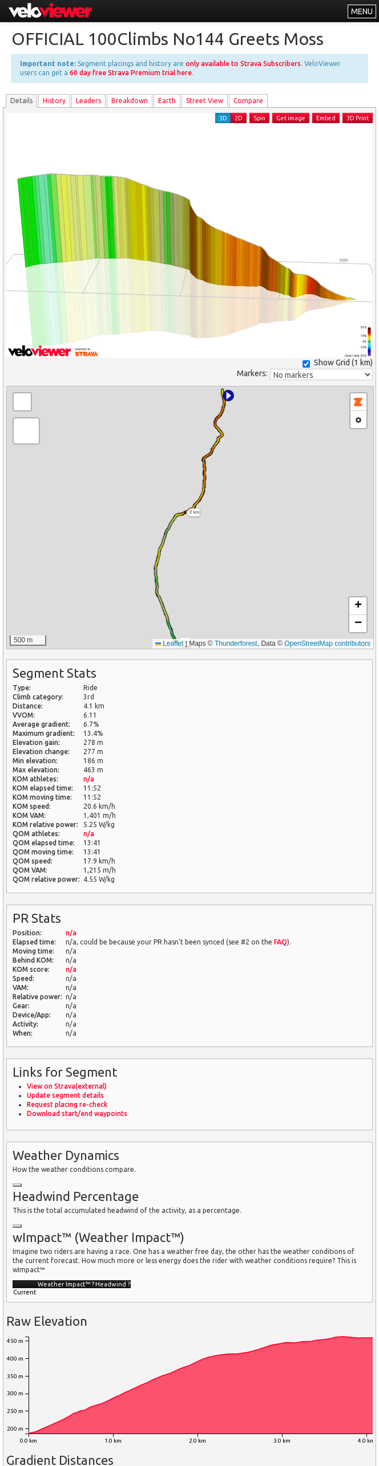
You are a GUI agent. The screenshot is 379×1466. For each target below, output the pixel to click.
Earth (167, 100)
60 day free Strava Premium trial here (131, 72)
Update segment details (65, 1095)
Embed (326, 118)
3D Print (357, 118)
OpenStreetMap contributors (327, 644)
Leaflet (169, 644)
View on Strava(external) (67, 1086)
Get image (290, 118)
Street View (204, 100)
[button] (228, 395)
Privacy (241, 1450)
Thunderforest (236, 644)
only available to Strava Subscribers (243, 63)
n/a (88, 779)
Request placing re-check (67, 1104)
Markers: (252, 373)
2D (239, 118)
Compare (248, 100)
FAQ (280, 942)
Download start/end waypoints (77, 1113)
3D (223, 118)
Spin (259, 118)
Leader (88, 100)
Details (21, 100)
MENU (362, 11)
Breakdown (129, 100)
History (54, 100)
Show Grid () (338, 363)
